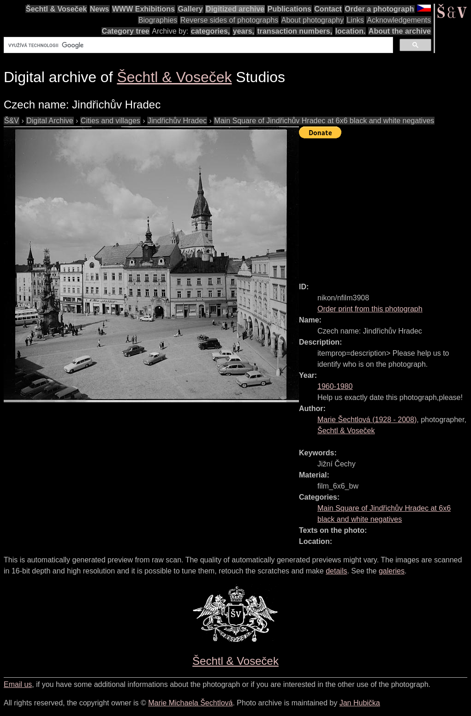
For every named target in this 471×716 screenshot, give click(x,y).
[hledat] (197, 45)
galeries (392, 571)
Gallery (190, 9)
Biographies (158, 20)
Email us (18, 684)
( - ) (367, 420)
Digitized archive (235, 9)
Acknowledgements (399, 20)
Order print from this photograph (370, 309)
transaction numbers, (294, 31)
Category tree (125, 31)
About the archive (400, 31)
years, (243, 31)
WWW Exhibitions (143, 9)
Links (355, 20)
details (336, 571)
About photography (312, 20)
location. (350, 31)
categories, (210, 31)
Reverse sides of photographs (229, 20)
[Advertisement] (385, 206)
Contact (328, 9)
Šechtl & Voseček (56, 9)
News (99, 9)
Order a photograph (379, 9)
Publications (289, 9)
